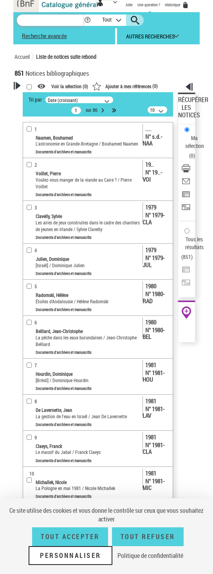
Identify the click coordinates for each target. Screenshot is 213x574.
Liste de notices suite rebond (66, 56)
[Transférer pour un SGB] (186, 209)
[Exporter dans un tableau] (186, 196)
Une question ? (148, 4)
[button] (87, 20)
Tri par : (36, 99)
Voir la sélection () (69, 87)
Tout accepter (70, 536)
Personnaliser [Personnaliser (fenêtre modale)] (70, 555)
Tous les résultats (194, 243)
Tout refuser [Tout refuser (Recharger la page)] (148, 536)
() (125, 86)
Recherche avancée (44, 36)
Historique (173, 4)
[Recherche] (50, 20)
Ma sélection (194, 141)
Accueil (22, 56)
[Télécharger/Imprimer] (186, 171)
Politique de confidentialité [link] (150, 555)
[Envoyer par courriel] (186, 184)
